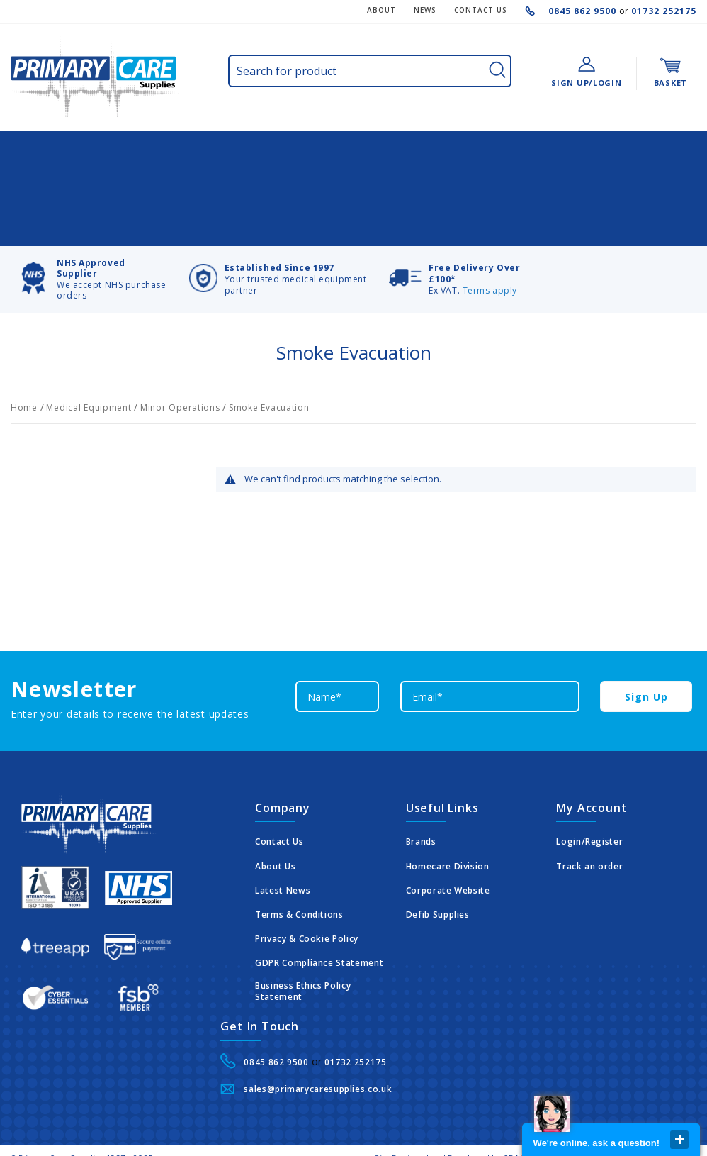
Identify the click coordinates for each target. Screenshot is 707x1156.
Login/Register (589, 806)
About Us (275, 831)
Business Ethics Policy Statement (303, 956)
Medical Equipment (90, 372)
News (425, 10)
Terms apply (490, 255)
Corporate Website (448, 855)
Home (25, 372)
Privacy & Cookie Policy (306, 903)
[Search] (497, 69)
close (679, 1139)
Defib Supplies (438, 879)
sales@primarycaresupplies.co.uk (318, 1054)
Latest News (282, 855)
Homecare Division (448, 831)
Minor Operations (181, 372)
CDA (511, 1123)
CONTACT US (480, 10)
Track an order (589, 831)
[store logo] (99, 77)
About (381, 10)
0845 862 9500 (583, 11)
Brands (421, 806)
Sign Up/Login (586, 82)
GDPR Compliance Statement (319, 927)
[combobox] (369, 71)
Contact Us (279, 806)
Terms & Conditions (299, 879)
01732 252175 (662, 11)
